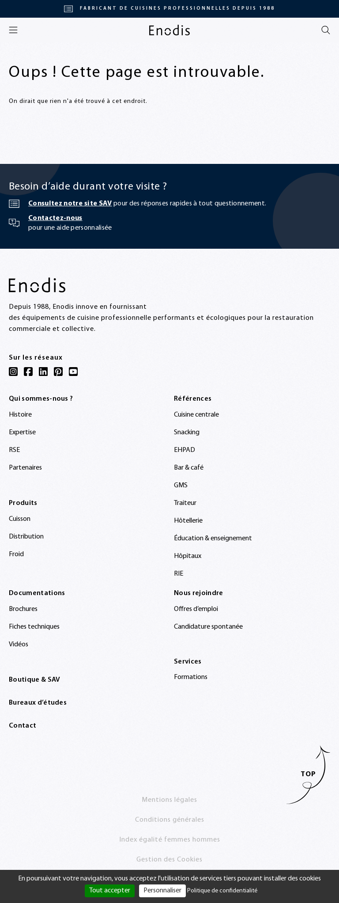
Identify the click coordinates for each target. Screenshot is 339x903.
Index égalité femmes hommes (169, 839)
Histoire (20, 414)
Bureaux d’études (38, 702)
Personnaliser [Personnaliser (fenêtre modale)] (162, 890)
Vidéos (18, 644)
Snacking (187, 432)
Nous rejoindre (198, 593)
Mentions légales (169, 800)
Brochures (23, 609)
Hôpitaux (187, 556)
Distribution (26, 536)
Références (192, 398)
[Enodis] (169, 30)
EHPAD (184, 450)
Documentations (37, 593)
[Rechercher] (325, 30)
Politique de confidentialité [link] (222, 891)
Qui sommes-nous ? (41, 398)
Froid (16, 554)
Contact (22, 725)
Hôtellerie (188, 520)
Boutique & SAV (34, 679)
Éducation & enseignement (213, 538)
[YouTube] (73, 371)
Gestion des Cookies (169, 859)
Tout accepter (109, 890)
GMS (181, 485)
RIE (178, 573)
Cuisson (19, 519)
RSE (14, 450)
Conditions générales (169, 819)
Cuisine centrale (196, 414)
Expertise (22, 432)
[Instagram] (13, 371)
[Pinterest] (58, 371)
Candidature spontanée (208, 626)
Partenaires (25, 467)
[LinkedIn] (43, 371)
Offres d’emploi (196, 609)
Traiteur (185, 503)
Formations (190, 677)
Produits (23, 503)
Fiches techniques (34, 626)
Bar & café (188, 467)
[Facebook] (28, 371)
